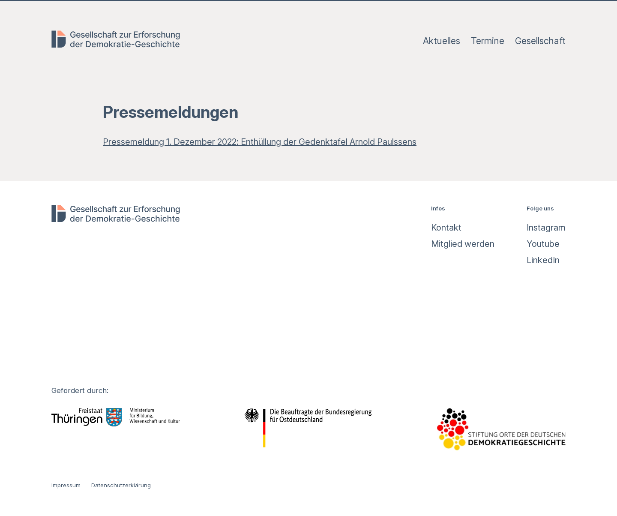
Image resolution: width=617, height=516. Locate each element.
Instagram (546, 227)
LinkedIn (543, 260)
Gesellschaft (540, 41)
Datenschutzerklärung (121, 485)
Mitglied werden (462, 244)
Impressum (66, 485)
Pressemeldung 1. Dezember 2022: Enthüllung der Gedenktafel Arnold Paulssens (259, 142)
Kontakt (446, 227)
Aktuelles (441, 41)
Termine (487, 41)
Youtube (543, 244)
